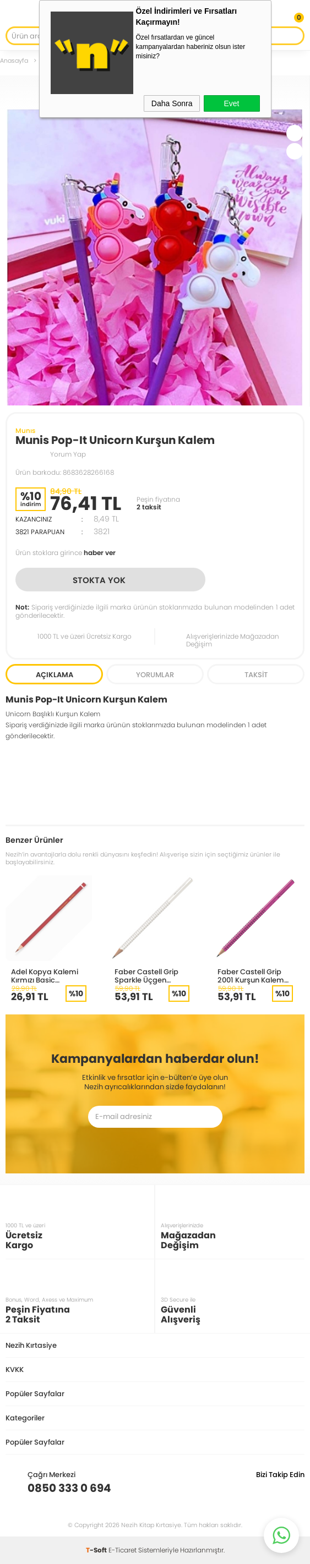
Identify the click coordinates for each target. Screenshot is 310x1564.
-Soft (97, 1550)
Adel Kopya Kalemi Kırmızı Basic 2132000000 (44, 976)
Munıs (25, 430)
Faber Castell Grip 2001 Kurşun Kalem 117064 (250, 976)
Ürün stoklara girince (65, 552)
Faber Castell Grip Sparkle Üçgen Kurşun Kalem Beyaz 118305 (151, 976)
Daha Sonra (172, 103)
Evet (231, 103)
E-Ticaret (122, 1550)
